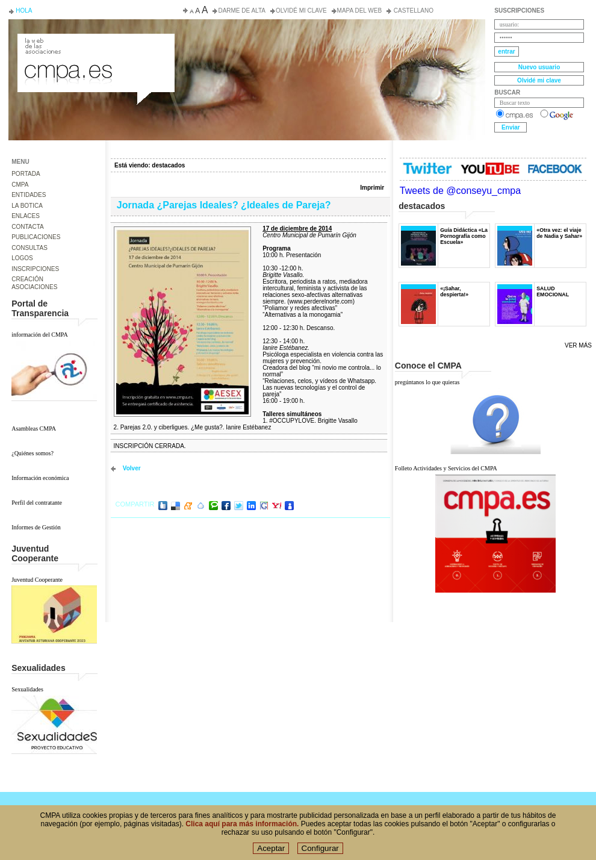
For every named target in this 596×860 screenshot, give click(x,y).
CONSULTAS (29, 248)
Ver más (578, 345)
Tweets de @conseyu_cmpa (460, 190)
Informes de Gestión (36, 527)
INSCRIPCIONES (35, 269)
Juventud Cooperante (37, 579)
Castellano (412, 10)
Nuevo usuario (539, 67)
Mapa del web (359, 10)
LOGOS (22, 258)
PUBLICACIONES (35, 237)
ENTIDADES (28, 195)
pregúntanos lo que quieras (427, 382)
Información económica (40, 478)
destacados (168, 165)
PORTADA (25, 173)
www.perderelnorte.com (321, 301)
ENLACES (25, 216)
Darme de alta (241, 10)
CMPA (19, 184)
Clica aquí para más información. (242, 828)
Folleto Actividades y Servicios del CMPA (446, 468)
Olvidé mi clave (301, 10)
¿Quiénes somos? (32, 453)
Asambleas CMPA (33, 428)
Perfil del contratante (36, 502)
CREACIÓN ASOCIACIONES (34, 283)
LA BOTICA (27, 205)
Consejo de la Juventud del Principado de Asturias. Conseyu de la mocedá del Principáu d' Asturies (95, 44)
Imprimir (372, 187)
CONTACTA (27, 226)
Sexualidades (27, 689)
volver (132, 468)
